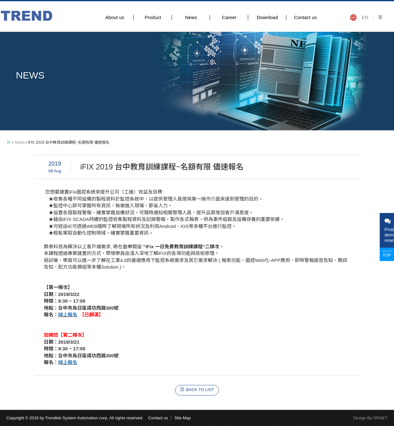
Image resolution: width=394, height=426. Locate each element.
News (191, 17)
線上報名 (67, 314)
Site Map (182, 418)
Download (267, 17)
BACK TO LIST (200, 389)
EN (365, 17)
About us (114, 17)
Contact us (305, 17)
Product (153, 17)
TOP (387, 255)
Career (229, 17)
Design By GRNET (370, 418)
